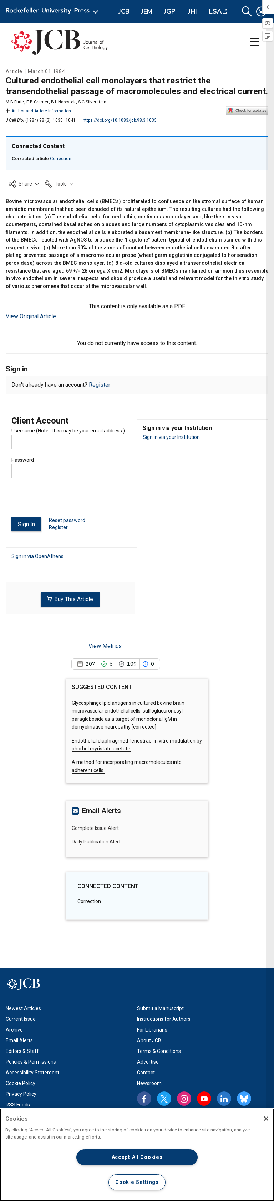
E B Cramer (37, 102)
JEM (146, 11)
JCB (124, 11)
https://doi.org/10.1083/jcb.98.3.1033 (120, 120)
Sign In (26, 524)
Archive (14, 1029)
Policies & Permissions (31, 1061)
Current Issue (21, 1019)
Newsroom (149, 1083)
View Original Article (31, 316)
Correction (60, 158)
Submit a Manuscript (160, 1008)
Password (22, 459)
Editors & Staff (22, 1051)
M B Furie (15, 102)
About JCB (149, 1040)
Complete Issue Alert (95, 828)
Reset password (67, 520)
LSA (215, 11)
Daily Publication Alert (96, 841)
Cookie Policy (20, 1083)
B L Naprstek (63, 102)
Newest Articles (23, 1008)
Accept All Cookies (137, 1157)
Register (99, 384)
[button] (247, 11)
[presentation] (65, 501)
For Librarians (152, 1029)
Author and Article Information (38, 110)
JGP (170, 11)
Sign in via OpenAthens (37, 556)
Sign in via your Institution (171, 437)
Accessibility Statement (32, 1072)
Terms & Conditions (159, 1051)
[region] (137, 1154)
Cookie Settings (137, 1182)
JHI (192, 11)
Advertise (148, 1061)
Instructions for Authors (164, 1019)
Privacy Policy (21, 1093)
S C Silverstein (92, 102)
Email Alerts (19, 1040)
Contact (146, 1072)
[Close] (266, 1118)
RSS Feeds (18, 1104)
